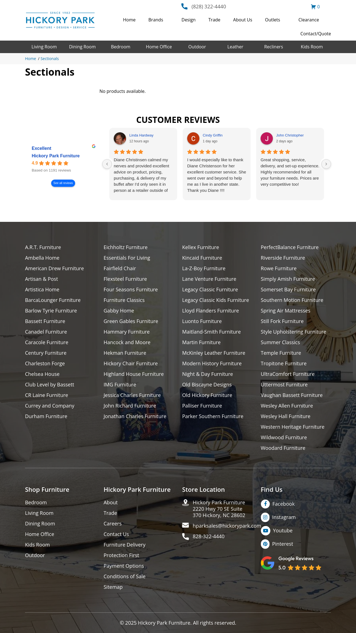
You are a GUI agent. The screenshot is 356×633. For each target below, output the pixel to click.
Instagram (284, 517)
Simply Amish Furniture (288, 279)
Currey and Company (50, 406)
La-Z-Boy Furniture (204, 268)
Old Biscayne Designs (207, 384)
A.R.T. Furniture (43, 247)
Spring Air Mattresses (286, 310)
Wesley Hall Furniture (286, 416)
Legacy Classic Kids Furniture (215, 300)
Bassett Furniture (45, 321)
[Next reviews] (326, 164)
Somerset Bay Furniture (288, 289)
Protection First (121, 555)
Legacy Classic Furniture (210, 289)
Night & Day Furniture (207, 374)
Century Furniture (45, 353)
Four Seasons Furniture (131, 289)
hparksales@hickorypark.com (227, 526)
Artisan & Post (41, 279)
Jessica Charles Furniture (132, 395)
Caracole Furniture (46, 342)
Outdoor (197, 47)
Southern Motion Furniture (292, 300)
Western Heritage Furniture (293, 427)
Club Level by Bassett (49, 384)
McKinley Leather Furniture (213, 353)
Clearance (308, 20)
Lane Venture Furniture (209, 279)
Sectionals (50, 58)
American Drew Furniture (54, 268)
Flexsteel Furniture (125, 279)
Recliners (273, 47)
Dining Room (82, 47)
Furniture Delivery (125, 545)
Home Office (159, 47)
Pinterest (282, 543)
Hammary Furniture (127, 332)
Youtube (283, 530)
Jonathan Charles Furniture (135, 416)
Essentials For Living (127, 258)
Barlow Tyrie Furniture (51, 310)
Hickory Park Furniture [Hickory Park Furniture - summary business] (56, 155)
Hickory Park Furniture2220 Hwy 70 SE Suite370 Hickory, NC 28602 (219, 508)
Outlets (272, 20)
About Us (242, 20)
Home (129, 20)
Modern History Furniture (212, 363)
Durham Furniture (46, 416)
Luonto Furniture (202, 321)
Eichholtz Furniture (126, 247)
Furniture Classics (124, 300)
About (111, 502)
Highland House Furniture (134, 374)
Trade (214, 20)
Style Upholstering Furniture (294, 332)
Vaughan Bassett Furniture (292, 395)
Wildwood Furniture (284, 437)
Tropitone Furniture (284, 363)
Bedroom (120, 47)
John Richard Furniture (130, 406)
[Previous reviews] (107, 164)
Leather (235, 47)
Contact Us (116, 534)
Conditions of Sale (125, 576)
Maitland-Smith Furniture (211, 332)
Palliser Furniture (202, 406)
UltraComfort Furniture (288, 374)
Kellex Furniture (200, 247)
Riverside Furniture (283, 258)
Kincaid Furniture (202, 258)
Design (189, 20)
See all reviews (63, 183)
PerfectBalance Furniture (290, 247)
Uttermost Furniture (284, 384)
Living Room (44, 47)
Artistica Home (42, 289)
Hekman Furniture (125, 353)
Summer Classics (280, 342)
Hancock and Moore (127, 342)
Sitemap (113, 587)
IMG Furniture (120, 384)
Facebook (284, 503)
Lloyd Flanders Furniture (210, 310)
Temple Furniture (281, 353)
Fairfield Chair (120, 268)
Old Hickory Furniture (207, 395)
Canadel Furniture (46, 332)
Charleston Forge (45, 363)
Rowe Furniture (279, 268)
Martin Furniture (201, 342)
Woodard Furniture (283, 448)
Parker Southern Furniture (212, 416)
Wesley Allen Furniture (287, 406)
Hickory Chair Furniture (131, 363)
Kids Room (312, 47)
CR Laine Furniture (46, 395)
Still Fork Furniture (282, 321)
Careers (113, 523)
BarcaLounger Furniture (53, 300)
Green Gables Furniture (131, 321)
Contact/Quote (315, 34)
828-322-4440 (209, 536)
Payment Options (124, 566)
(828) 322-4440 (209, 6)
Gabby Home (119, 310)
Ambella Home (42, 258)
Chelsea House (42, 374)
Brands (156, 20)
